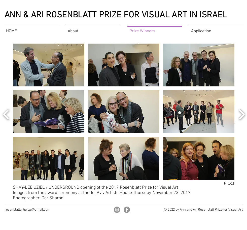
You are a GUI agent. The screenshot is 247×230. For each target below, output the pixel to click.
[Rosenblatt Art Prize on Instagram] (117, 210)
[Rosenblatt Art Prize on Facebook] (127, 210)
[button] (48, 65)
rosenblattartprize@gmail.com (27, 210)
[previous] (6, 114)
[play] (225, 183)
